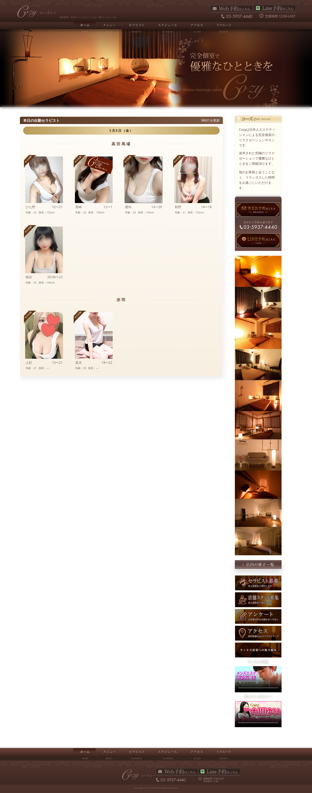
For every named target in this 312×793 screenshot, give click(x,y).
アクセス (196, 27)
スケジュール (167, 27)
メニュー (109, 27)
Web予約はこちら (231, 8)
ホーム (84, 27)
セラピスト (136, 27)
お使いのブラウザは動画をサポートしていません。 (258, 679)
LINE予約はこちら (275, 8)
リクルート (224, 27)
